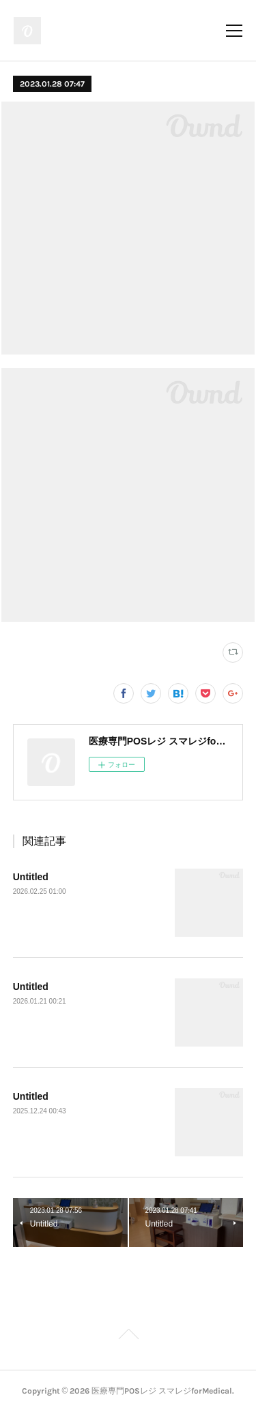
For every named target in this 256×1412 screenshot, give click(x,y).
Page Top (128, 1336)
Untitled (30, 876)
